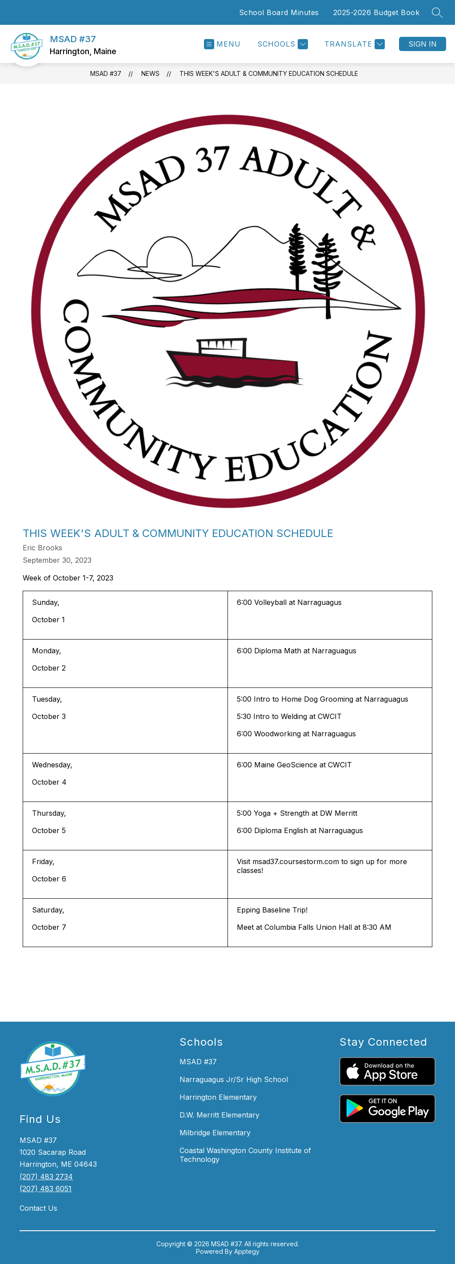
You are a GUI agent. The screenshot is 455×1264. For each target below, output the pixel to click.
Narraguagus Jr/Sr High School (234, 1079)
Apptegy (246, 1251)
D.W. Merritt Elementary (219, 1114)
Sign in (422, 44)
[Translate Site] (353, 44)
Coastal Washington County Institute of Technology (245, 1155)
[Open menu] (222, 44)
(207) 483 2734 (46, 1176)
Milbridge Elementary (215, 1132)
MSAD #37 (105, 73)
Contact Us (38, 1208)
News (150, 73)
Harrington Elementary (218, 1097)
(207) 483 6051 (46, 1188)
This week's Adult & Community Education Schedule (269, 73)
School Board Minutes (279, 12)
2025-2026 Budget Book (376, 12)
